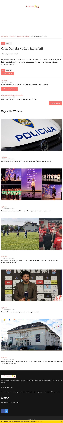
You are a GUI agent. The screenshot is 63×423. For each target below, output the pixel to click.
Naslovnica (4, 36)
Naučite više (38, 421)
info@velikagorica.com (11, 402)
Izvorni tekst (7, 73)
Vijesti (12, 36)
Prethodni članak (9, 89)
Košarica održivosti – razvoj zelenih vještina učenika (19, 99)
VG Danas (8, 43)
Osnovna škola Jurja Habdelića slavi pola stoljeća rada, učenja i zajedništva (26, 211)
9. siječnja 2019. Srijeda (22, 36)
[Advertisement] (31, 21)
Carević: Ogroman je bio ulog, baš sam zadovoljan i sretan (20, 312)
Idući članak (55, 103)
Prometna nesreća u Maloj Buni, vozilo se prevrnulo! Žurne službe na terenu (26, 161)
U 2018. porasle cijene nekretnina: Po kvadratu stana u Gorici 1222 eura (24, 85)
